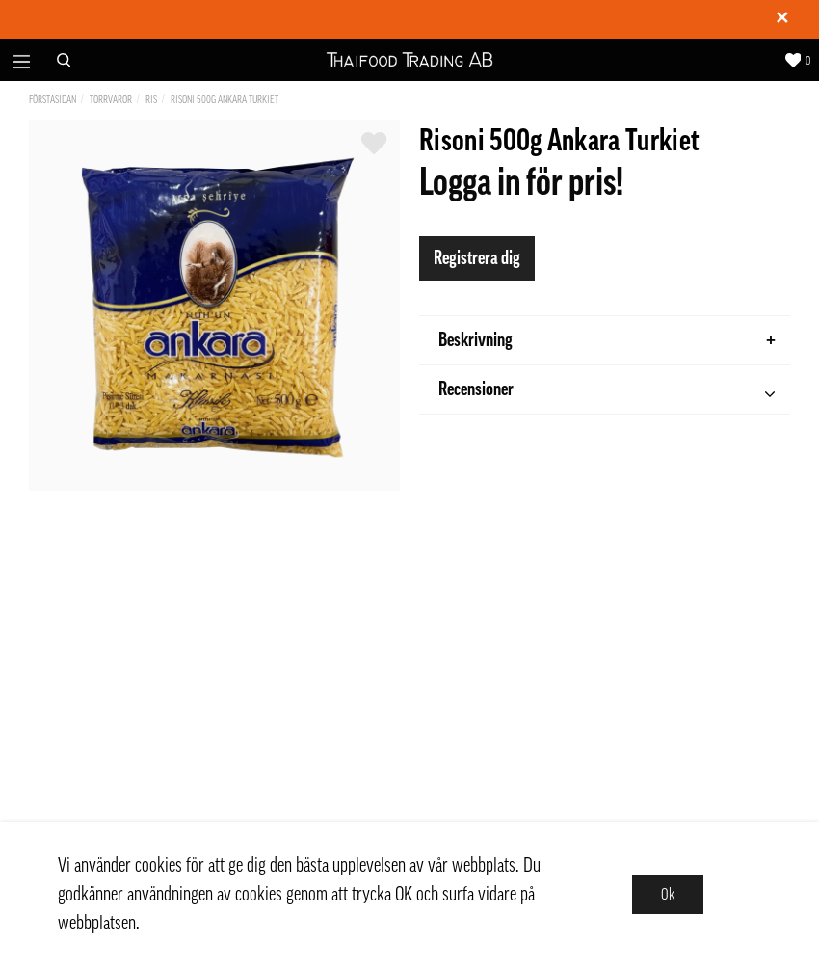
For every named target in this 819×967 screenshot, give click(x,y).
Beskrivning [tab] (607, 340)
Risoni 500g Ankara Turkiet (224, 99)
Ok (667, 894)
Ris (151, 99)
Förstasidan (52, 99)
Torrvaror (111, 99)
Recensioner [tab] (606, 392)
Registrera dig (477, 258)
